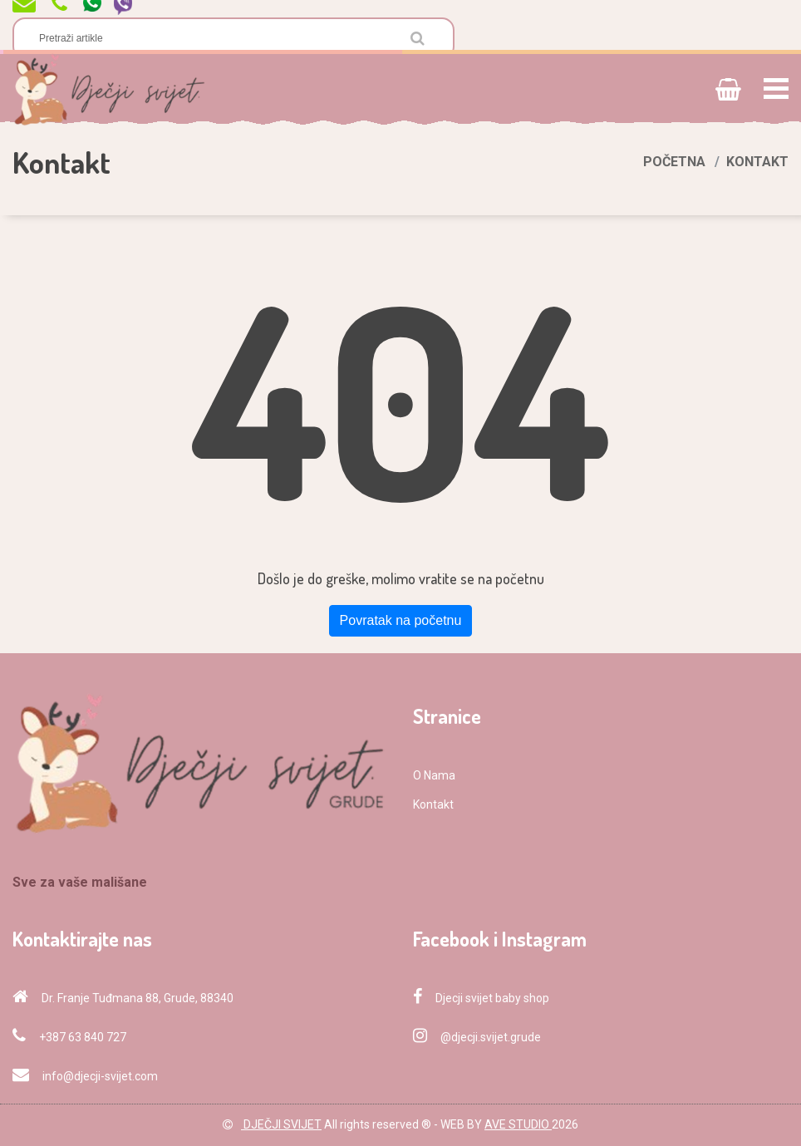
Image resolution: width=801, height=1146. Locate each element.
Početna (674, 162)
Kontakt (433, 804)
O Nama (434, 775)
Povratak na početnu (401, 620)
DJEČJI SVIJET (281, 1124)
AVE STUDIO (518, 1124)
